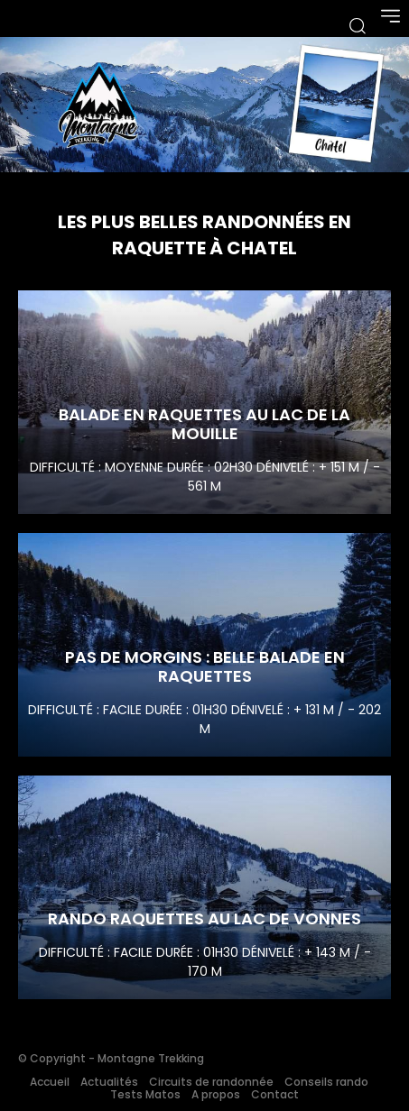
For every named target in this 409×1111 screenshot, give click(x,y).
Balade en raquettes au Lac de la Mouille (204, 424)
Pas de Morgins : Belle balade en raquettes (205, 667)
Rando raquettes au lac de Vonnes (204, 918)
